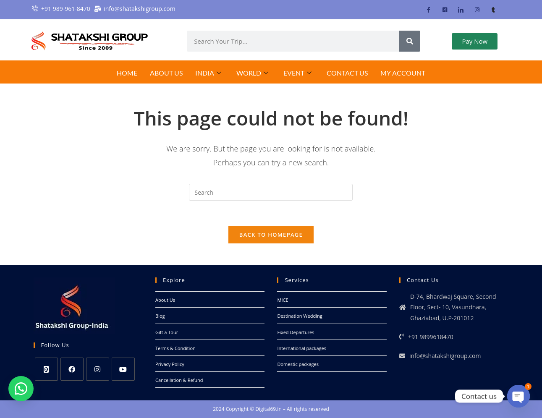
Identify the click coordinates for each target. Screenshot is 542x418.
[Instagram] (477, 9)
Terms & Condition (175, 348)
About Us (166, 73)
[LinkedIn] (461, 9)
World (252, 73)
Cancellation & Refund (179, 380)
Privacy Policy (169, 364)
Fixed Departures (295, 332)
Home (127, 73)
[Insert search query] (271, 192)
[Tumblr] (493, 9)
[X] (46, 369)
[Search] (409, 41)
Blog (160, 316)
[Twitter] (445, 9)
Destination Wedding (299, 316)
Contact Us (347, 73)
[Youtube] (123, 369)
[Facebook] (428, 9)
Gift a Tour (166, 332)
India (208, 73)
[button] (21, 388)
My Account (402, 73)
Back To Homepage (271, 234)
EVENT (297, 73)
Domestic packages (297, 364)
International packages (301, 348)
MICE (282, 300)
